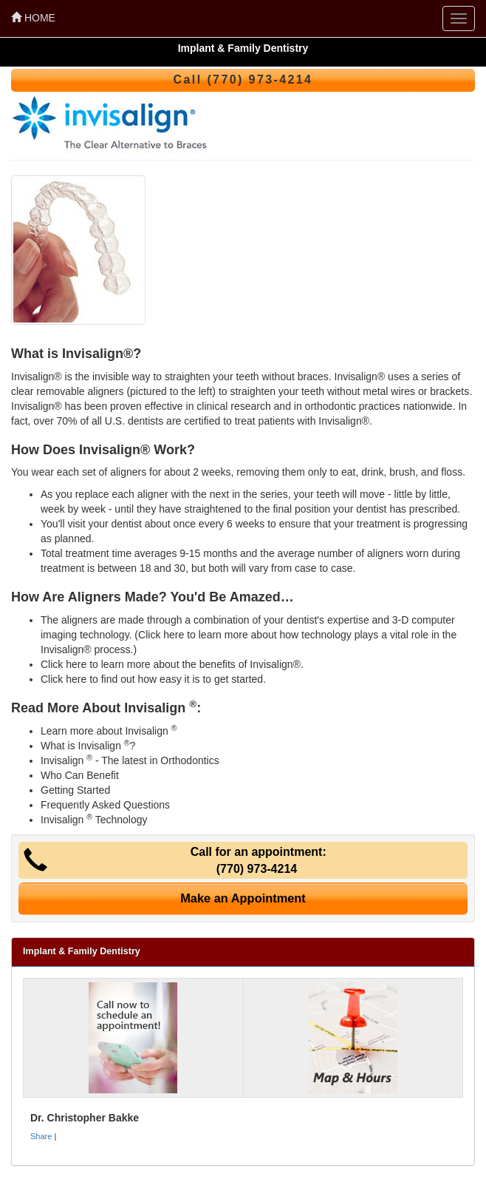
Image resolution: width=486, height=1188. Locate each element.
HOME (33, 18)
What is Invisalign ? (88, 746)
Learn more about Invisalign (109, 731)
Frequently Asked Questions (105, 805)
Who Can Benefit (80, 775)
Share (41, 1136)
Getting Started (75, 790)
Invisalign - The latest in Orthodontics (130, 760)
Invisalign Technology (94, 820)
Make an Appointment (243, 898)
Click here (161, 635)
